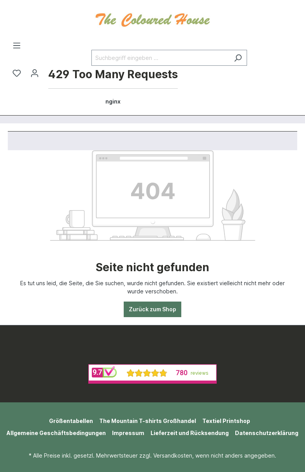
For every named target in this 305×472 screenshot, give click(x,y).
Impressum (128, 433)
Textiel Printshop (226, 421)
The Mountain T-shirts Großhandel (147, 421)
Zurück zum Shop (152, 309)
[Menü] (17, 45)
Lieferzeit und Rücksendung (190, 433)
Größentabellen (71, 421)
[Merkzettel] (17, 73)
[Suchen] (238, 58)
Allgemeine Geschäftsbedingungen (56, 433)
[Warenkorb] (113, 87)
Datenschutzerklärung (266, 433)
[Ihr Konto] (35, 73)
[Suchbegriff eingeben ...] (160, 58)
